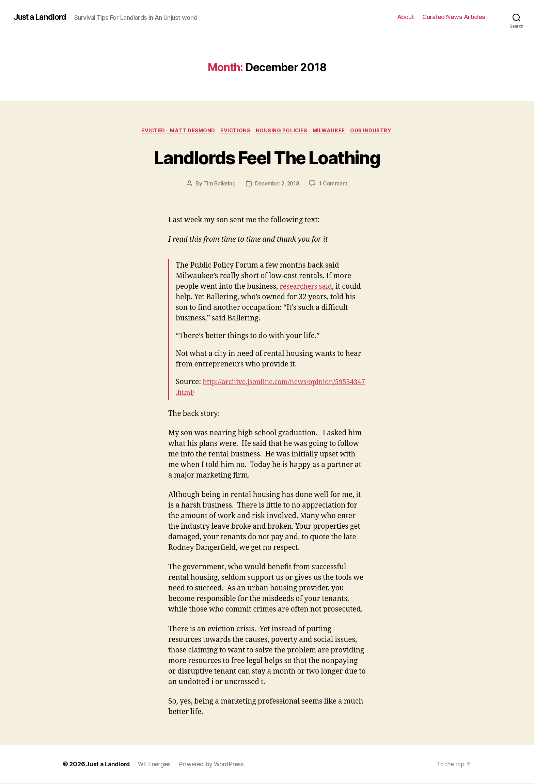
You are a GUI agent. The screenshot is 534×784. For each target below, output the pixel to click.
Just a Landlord (42, 17)
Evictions (234, 131)
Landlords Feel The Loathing (267, 157)
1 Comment (334, 184)
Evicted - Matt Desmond (175, 131)
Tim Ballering (218, 184)
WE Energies (157, 764)
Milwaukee (331, 131)
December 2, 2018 (277, 184)
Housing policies (282, 131)
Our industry (376, 131)
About (405, 16)
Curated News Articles (453, 16)
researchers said (307, 287)
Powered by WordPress (215, 764)
